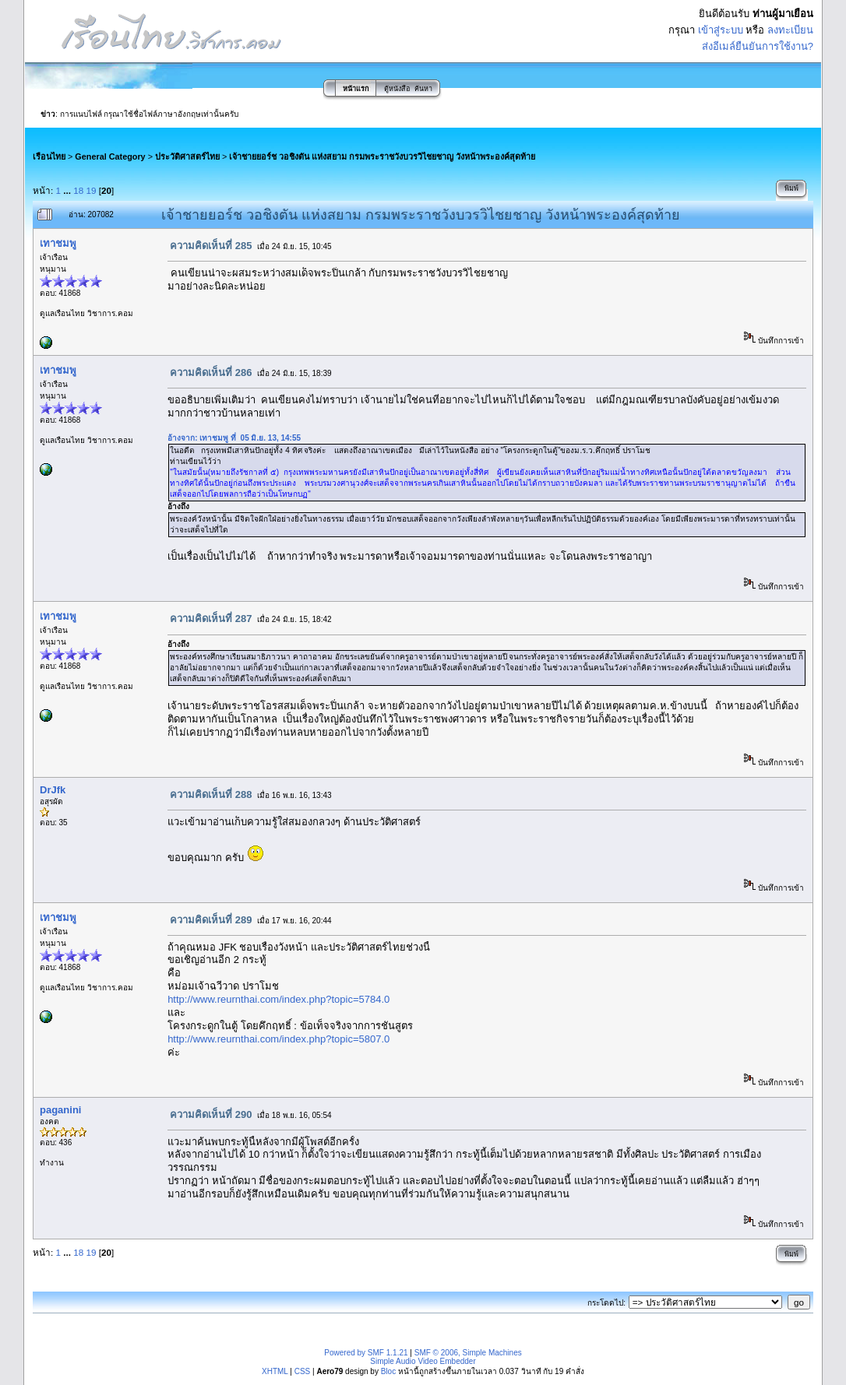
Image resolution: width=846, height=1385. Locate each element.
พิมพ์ (791, 188)
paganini (60, 1110)
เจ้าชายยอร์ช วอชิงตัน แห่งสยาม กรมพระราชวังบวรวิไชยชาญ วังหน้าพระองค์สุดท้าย (382, 156)
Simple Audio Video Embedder (422, 1361)
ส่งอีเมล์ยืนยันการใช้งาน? (757, 46)
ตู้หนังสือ (397, 89)
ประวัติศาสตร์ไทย (187, 156)
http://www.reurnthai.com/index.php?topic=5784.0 (278, 999)
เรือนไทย (49, 156)
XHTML (275, 1371)
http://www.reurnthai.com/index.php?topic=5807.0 (278, 1039)
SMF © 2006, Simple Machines (468, 1352)
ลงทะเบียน (790, 30)
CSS (302, 1371)
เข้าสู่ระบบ (720, 30)
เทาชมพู (58, 243)
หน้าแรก (355, 89)
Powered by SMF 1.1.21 (365, 1352)
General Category (110, 156)
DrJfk (52, 790)
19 (91, 190)
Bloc (388, 1371)
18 (78, 190)
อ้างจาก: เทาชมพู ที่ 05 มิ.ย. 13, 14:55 (234, 438)
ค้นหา (423, 89)
